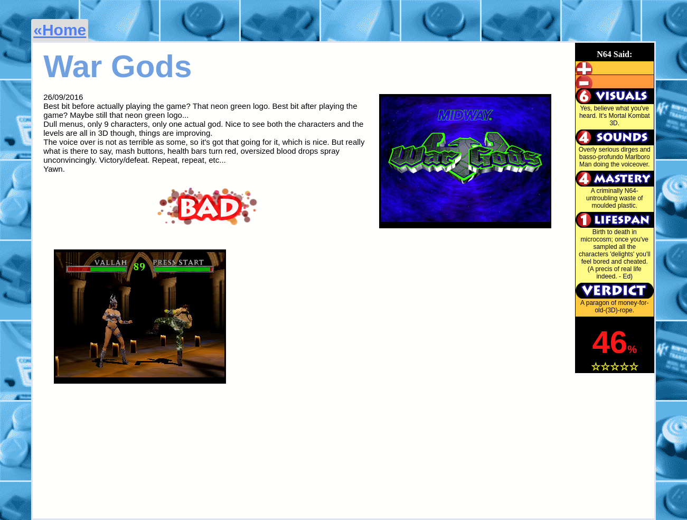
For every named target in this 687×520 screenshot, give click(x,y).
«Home (59, 30)
